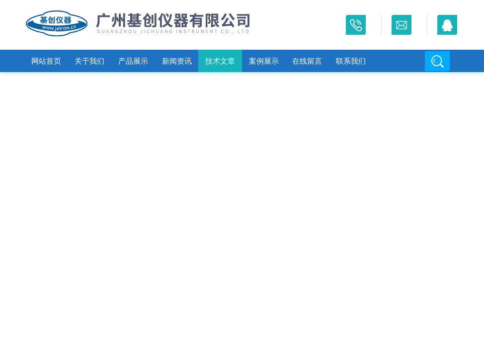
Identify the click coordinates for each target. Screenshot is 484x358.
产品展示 (133, 61)
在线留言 (307, 61)
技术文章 (220, 61)
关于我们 (89, 61)
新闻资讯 (177, 61)
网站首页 (46, 61)
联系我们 (351, 61)
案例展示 (264, 61)
